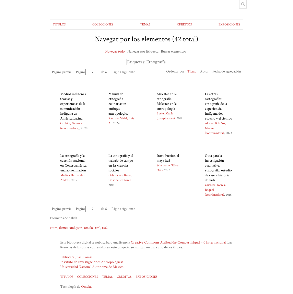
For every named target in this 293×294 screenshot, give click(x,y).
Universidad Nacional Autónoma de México (92, 266)
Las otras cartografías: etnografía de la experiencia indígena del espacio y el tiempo (218, 106)
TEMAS (145, 24)
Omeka (86, 286)
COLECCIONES (102, 24)
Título (191, 71)
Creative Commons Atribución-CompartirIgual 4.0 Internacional (178, 242)
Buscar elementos (173, 51)
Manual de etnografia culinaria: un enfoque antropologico (118, 104)
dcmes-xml (67, 227)
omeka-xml (92, 227)
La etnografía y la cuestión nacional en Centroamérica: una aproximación (73, 163)
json (79, 227)
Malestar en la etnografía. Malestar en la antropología (167, 101)
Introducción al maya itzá (168, 158)
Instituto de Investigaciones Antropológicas (91, 262)
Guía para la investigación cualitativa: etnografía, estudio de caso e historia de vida (218, 167)
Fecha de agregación (226, 71)
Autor (204, 71)
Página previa (61, 72)
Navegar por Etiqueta (142, 51)
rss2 (105, 227)
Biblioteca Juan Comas (76, 257)
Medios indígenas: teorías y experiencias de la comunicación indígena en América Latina (73, 106)
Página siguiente (123, 72)
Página (88, 72)
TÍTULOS (59, 24)
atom (53, 227)
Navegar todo (115, 51)
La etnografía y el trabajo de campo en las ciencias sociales (120, 163)
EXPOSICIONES (229, 24)
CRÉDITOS (184, 24)
